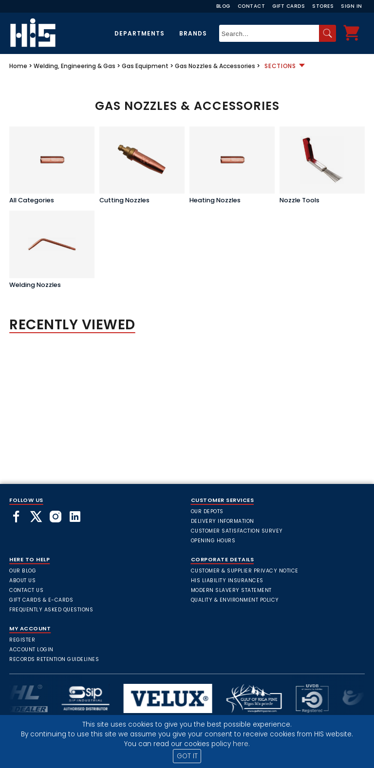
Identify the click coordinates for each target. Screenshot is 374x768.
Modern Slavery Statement (231, 590)
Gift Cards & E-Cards (41, 600)
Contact (251, 6)
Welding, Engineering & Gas (74, 66)
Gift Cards (288, 6)
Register (22, 639)
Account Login (31, 649)
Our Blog (22, 570)
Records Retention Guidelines (54, 659)
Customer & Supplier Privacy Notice (245, 570)
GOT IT (187, 756)
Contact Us (26, 590)
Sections (280, 66)
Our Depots (207, 511)
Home (18, 66)
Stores (323, 6)
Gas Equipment (145, 66)
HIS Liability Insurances (227, 580)
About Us (22, 580)
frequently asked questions (51, 609)
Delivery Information (222, 521)
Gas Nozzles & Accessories (215, 66)
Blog (223, 6)
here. (241, 744)
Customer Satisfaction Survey (237, 531)
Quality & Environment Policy (235, 600)
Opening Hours (213, 540)
